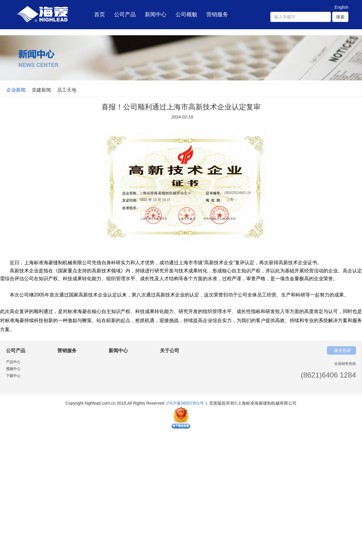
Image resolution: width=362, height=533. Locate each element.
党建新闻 (41, 89)
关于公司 (169, 350)
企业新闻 (16, 89)
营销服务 (217, 14)
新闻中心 (156, 14)
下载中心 (13, 376)
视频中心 (13, 369)
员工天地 (66, 89)
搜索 (340, 16)
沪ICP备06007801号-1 (187, 403)
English (341, 7)
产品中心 (13, 362)
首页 (99, 10)
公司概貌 (186, 14)
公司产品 (125, 14)
